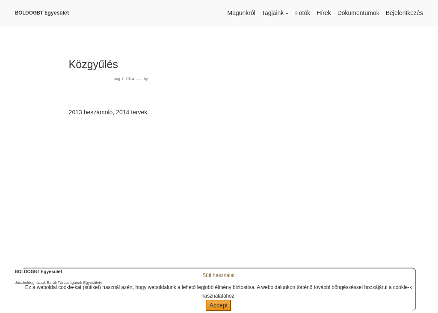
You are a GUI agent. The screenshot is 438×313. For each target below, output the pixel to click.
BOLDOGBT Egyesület (42, 12)
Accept (219, 305)
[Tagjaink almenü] (287, 13)
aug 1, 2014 (124, 79)
